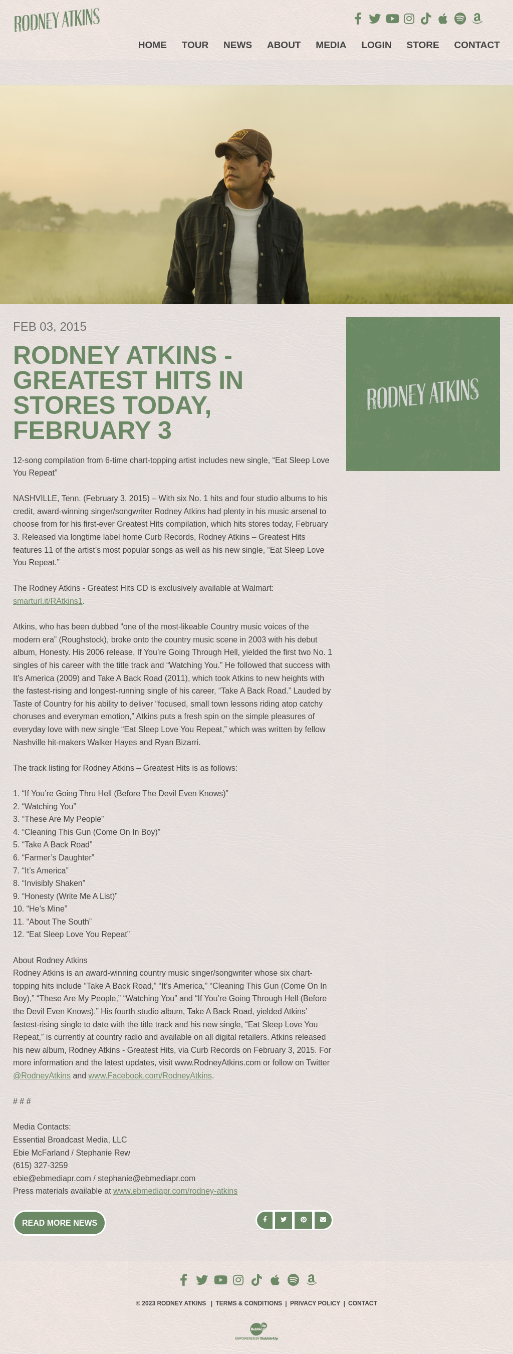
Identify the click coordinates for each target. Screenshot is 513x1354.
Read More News (59, 1223)
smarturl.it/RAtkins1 (48, 601)
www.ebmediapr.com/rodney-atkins (175, 1191)
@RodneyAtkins (42, 1075)
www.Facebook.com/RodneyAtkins (150, 1075)
